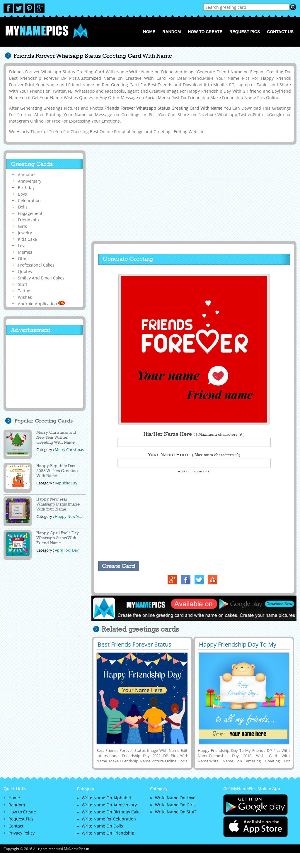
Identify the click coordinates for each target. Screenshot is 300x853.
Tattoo (24, 291)
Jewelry (25, 232)
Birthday (26, 187)
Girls (22, 226)
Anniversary (29, 181)
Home (149, 31)
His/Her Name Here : (194, 434)
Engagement (30, 213)
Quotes (25, 271)
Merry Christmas (69, 449)
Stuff (22, 284)
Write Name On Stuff (175, 812)
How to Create (205, 31)
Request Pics (244, 31)
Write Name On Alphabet (106, 798)
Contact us (280, 31)
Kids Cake (27, 239)
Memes (25, 252)
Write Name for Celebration (109, 819)
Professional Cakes (36, 265)
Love (22, 245)
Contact (15, 826)
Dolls (23, 207)
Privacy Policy (21, 833)
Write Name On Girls (175, 805)
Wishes (25, 297)
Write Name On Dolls (102, 826)
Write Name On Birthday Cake (111, 812)
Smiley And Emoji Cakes (41, 278)
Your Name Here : (194, 454)
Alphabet (27, 174)
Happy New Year (69, 516)
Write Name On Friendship (108, 833)
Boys (22, 194)
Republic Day (66, 483)
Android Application (42, 303)
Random (171, 31)
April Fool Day (67, 550)
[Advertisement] (193, 193)
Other (23, 258)
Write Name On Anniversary (109, 805)
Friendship (28, 220)
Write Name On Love (175, 798)
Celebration (29, 200)
